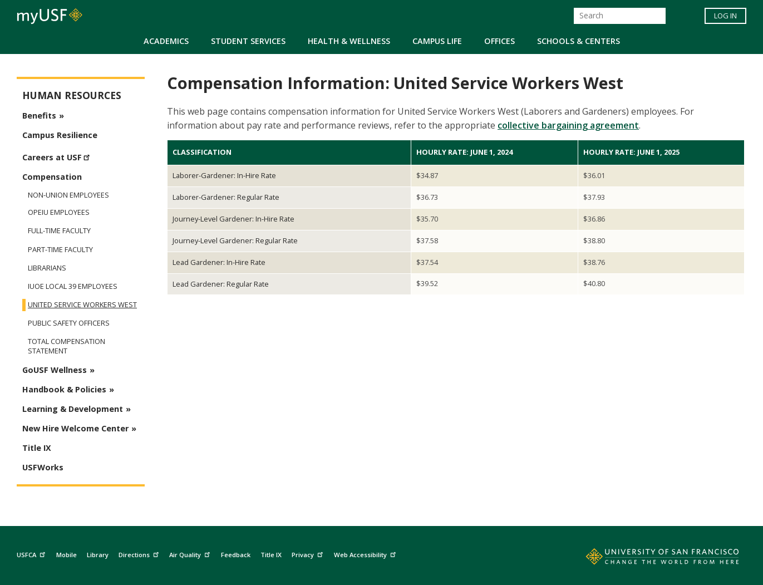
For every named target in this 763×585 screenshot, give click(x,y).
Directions (140, 553)
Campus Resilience (59, 135)
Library (98, 554)
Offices (499, 41)
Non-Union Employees (68, 195)
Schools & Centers (578, 41)
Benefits (39, 115)
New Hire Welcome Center (75, 428)
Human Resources (71, 95)
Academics (166, 41)
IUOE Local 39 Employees (72, 286)
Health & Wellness (349, 41)
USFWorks (42, 467)
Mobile (66, 554)
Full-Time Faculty (59, 230)
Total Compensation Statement (66, 346)
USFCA (32, 553)
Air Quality (191, 553)
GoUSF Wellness (54, 370)
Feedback (235, 554)
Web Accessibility (366, 553)
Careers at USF (57, 156)
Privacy (309, 553)
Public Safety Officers (69, 323)
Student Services (248, 41)
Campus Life (437, 41)
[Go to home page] (650, 558)
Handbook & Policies (64, 389)
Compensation (52, 176)
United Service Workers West (82, 304)
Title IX (36, 448)
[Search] (620, 16)
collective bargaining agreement (568, 125)
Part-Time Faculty (60, 249)
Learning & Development (72, 409)
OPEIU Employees (59, 212)
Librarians (47, 268)
